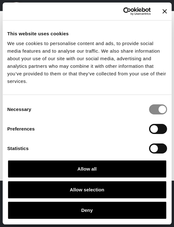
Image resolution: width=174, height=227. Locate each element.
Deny (87, 210)
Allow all (87, 169)
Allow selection (87, 189)
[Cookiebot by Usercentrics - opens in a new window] (123, 11)
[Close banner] (164, 11)
